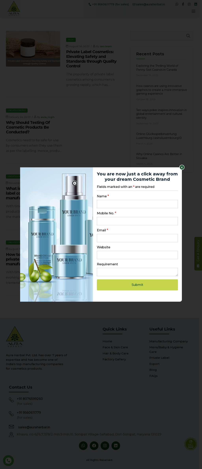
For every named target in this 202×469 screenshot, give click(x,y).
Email (102, 230)
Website (103, 247)
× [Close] (181, 167)
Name (103, 196)
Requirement (107, 264)
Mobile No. (106, 213)
